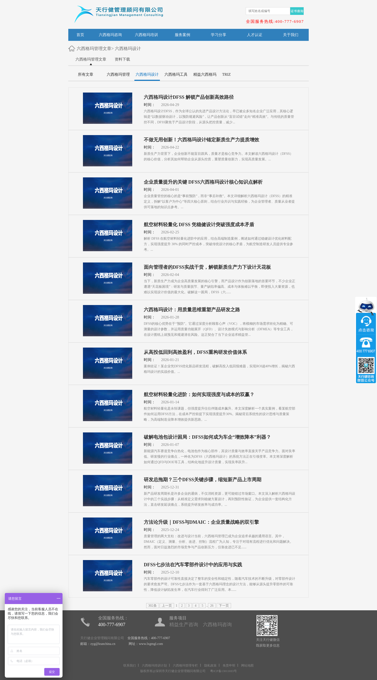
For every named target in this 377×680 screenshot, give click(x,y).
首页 (80, 35)
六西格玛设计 (128, 48)
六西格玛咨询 (110, 35)
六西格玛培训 (146, 35)
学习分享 (218, 35)
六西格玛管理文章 (94, 48)
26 (212, 605)
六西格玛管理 (118, 74)
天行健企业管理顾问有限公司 (102, 638)
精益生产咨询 (183, 624)
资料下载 (122, 59)
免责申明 (229, 665)
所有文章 (85, 74)
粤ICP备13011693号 (223, 671)
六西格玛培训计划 (154, 665)
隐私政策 (210, 665)
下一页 (224, 605)
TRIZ (226, 74)
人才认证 (254, 35)
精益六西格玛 (204, 74)
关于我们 (290, 35)
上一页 (167, 605)
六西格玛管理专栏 (185, 665)
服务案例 (182, 35)
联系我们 (129, 665)
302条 (152, 605)
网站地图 (247, 665)
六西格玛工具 (176, 74)
